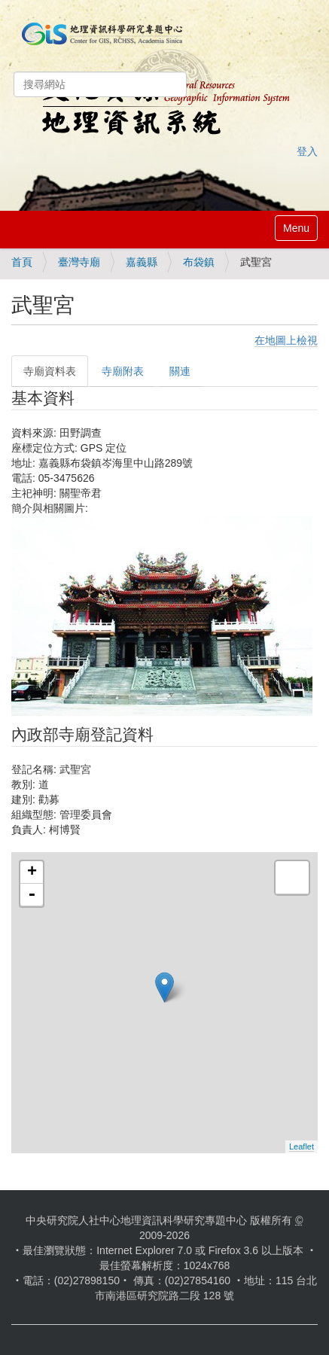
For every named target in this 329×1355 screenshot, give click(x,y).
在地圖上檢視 (286, 340)
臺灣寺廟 (79, 262)
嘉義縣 (141, 262)
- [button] (31, 895)
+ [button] (32, 872)
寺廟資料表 (49, 371)
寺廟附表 (123, 371)
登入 (307, 151)
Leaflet (301, 1146)
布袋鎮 (199, 262)
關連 (179, 371)
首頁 (21, 262)
